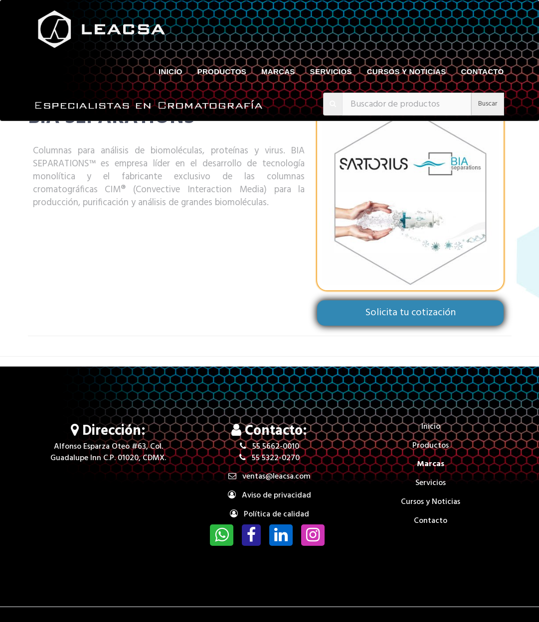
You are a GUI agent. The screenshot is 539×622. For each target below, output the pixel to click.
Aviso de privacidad (269, 495)
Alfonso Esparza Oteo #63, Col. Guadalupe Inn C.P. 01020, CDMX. (108, 452)
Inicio (170, 71)
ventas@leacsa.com (269, 476)
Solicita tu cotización (410, 313)
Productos (221, 71)
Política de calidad (269, 514)
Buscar (487, 104)
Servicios (331, 71)
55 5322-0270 (269, 458)
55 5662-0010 (269, 446)
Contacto (482, 71)
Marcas (278, 71)
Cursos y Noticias (406, 71)
